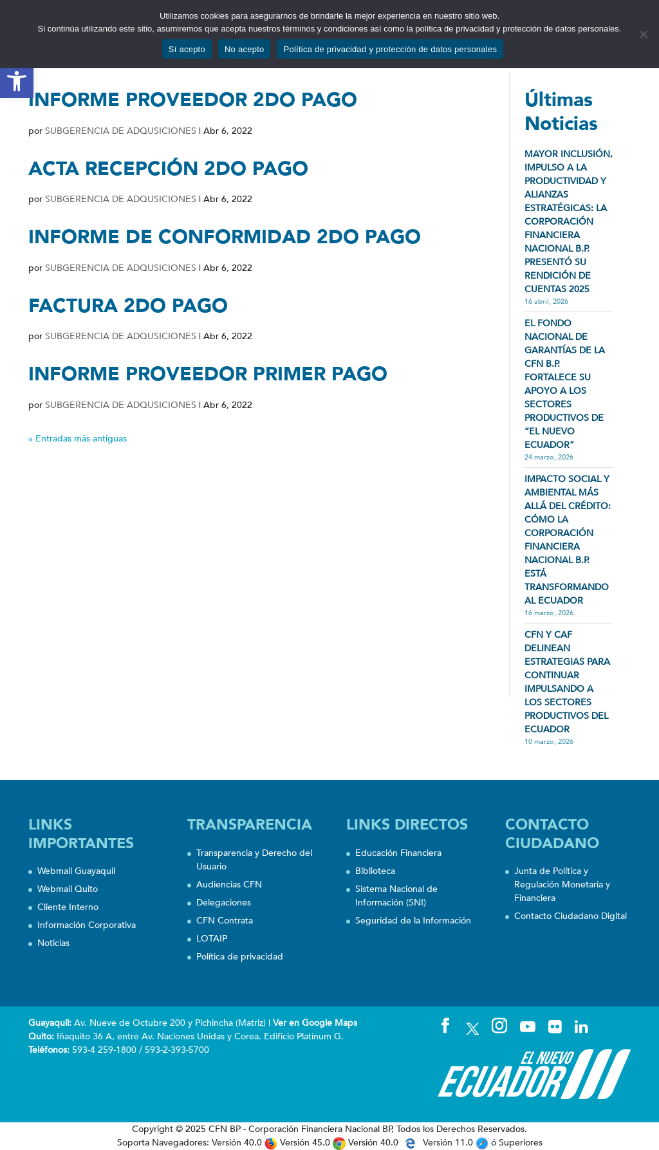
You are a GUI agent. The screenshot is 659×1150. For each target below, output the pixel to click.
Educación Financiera (398, 853)
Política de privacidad (239, 957)
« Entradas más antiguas (77, 438)
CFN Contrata (224, 920)
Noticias (53, 943)
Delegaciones (223, 902)
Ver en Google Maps (315, 1023)
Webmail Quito (67, 889)
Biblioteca (375, 871)
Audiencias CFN (229, 884)
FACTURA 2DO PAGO (128, 306)
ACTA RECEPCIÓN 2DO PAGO (168, 169)
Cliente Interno (67, 907)
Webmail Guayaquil (76, 871)
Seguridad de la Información (413, 920)
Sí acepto (187, 49)
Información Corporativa (86, 925)
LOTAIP (211, 938)
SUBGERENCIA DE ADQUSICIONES (120, 131)
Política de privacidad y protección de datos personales (390, 49)
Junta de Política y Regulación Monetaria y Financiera (562, 884)
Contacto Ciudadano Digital (570, 916)
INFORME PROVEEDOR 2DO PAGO (192, 100)
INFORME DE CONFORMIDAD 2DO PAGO (224, 237)
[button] (16, 81)
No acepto (245, 49)
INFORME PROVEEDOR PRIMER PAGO (207, 374)
